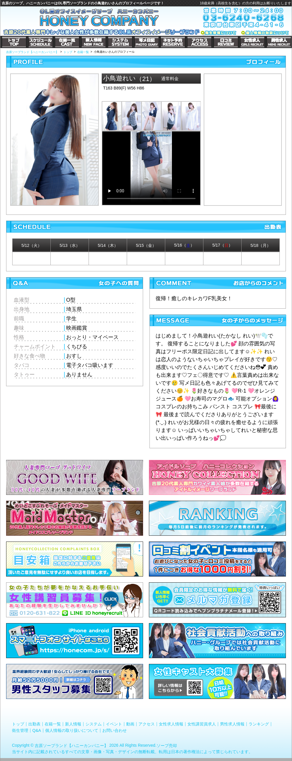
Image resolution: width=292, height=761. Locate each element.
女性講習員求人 (201, 724)
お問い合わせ (114, 730)
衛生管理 (20, 730)
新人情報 (73, 724)
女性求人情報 (171, 724)
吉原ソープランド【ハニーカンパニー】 (71, 745)
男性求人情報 (232, 724)
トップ (18, 724)
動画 (130, 724)
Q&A (36, 730)
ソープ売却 (166, 745)
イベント (114, 724)
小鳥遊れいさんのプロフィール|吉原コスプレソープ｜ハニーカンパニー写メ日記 (242, 134)
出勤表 (34, 724)
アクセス (146, 724)
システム (93, 724)
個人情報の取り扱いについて (71, 730)
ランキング (259, 724)
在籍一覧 (53, 724)
